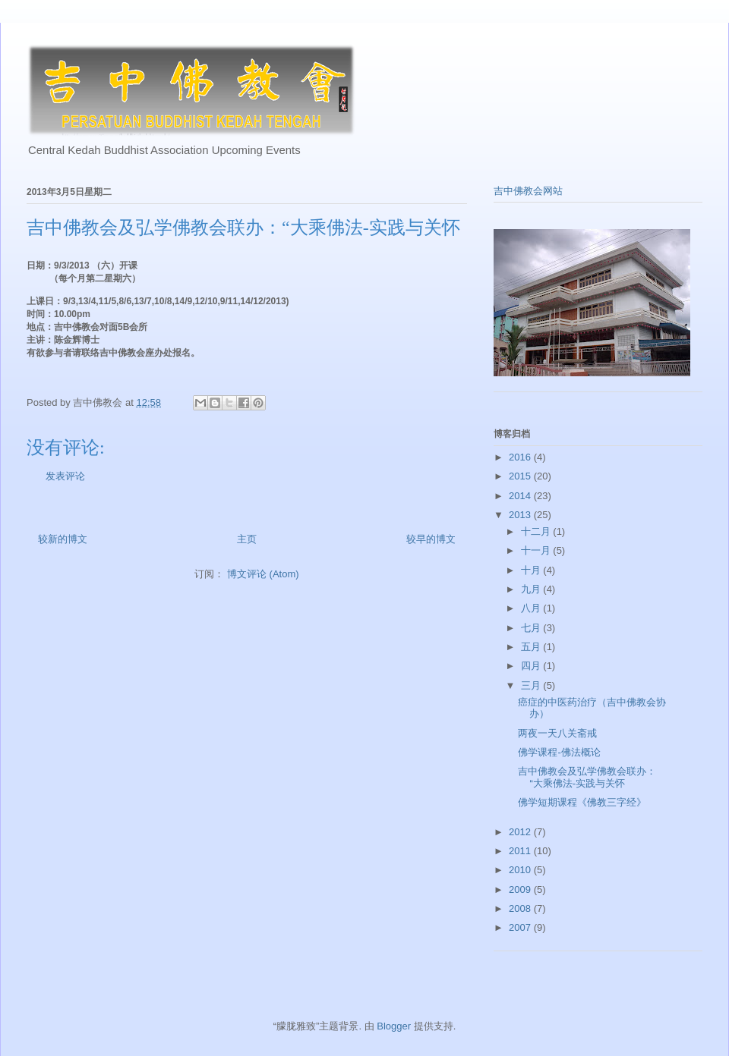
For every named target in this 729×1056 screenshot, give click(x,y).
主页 (247, 539)
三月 (532, 685)
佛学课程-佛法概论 (559, 752)
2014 (521, 495)
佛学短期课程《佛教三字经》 (582, 802)
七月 (532, 627)
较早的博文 (431, 539)
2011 (521, 850)
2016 (521, 457)
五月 (532, 646)
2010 (521, 869)
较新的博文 (62, 539)
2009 (521, 889)
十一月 (537, 550)
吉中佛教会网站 (528, 190)
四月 (532, 665)
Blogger (394, 1026)
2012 (521, 832)
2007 (521, 927)
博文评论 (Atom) (263, 574)
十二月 (537, 531)
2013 (521, 514)
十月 (532, 570)
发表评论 (65, 476)
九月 (532, 589)
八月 (532, 608)
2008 (521, 908)
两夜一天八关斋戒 (557, 733)
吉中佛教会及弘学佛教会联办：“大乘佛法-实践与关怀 (587, 777)
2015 (521, 476)
